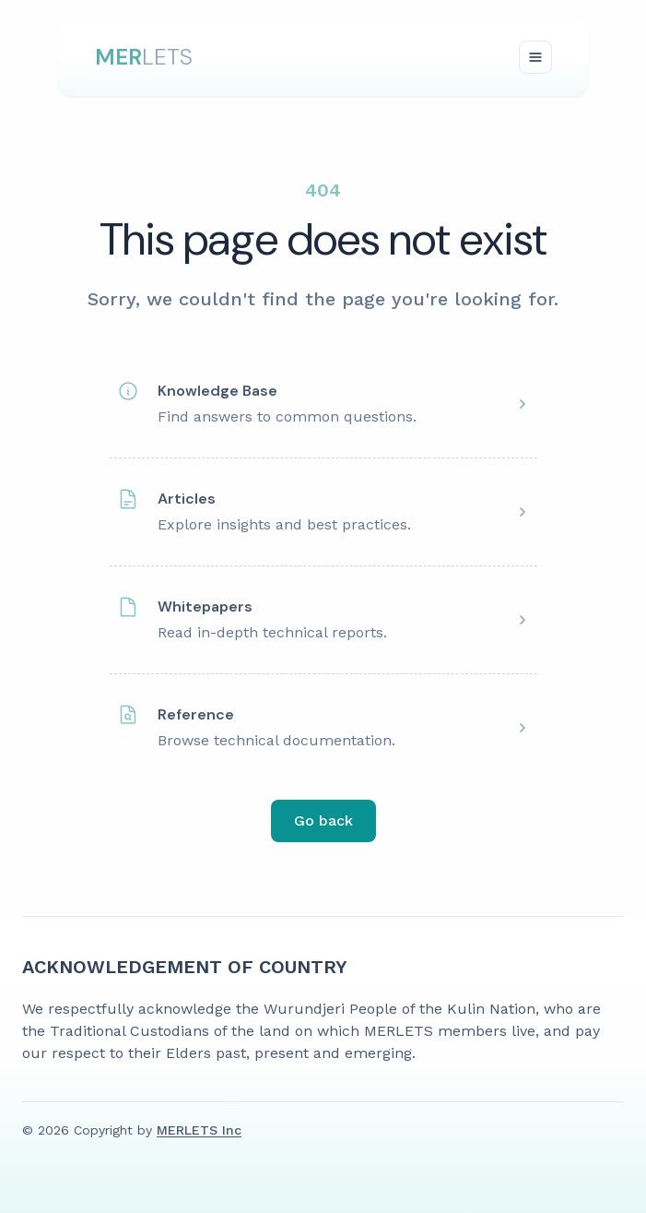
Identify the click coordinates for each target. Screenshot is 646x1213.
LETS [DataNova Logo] (144, 56)
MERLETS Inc (199, 1130)
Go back (323, 820)
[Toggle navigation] (535, 57)
